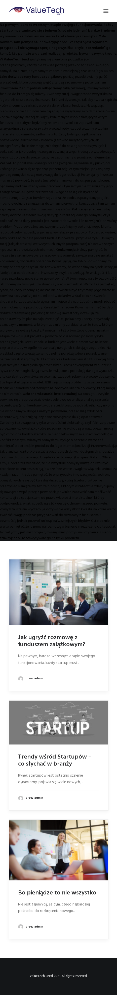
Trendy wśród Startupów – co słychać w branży (55, 760)
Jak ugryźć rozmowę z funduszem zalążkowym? (51, 641)
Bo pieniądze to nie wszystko (57, 893)
